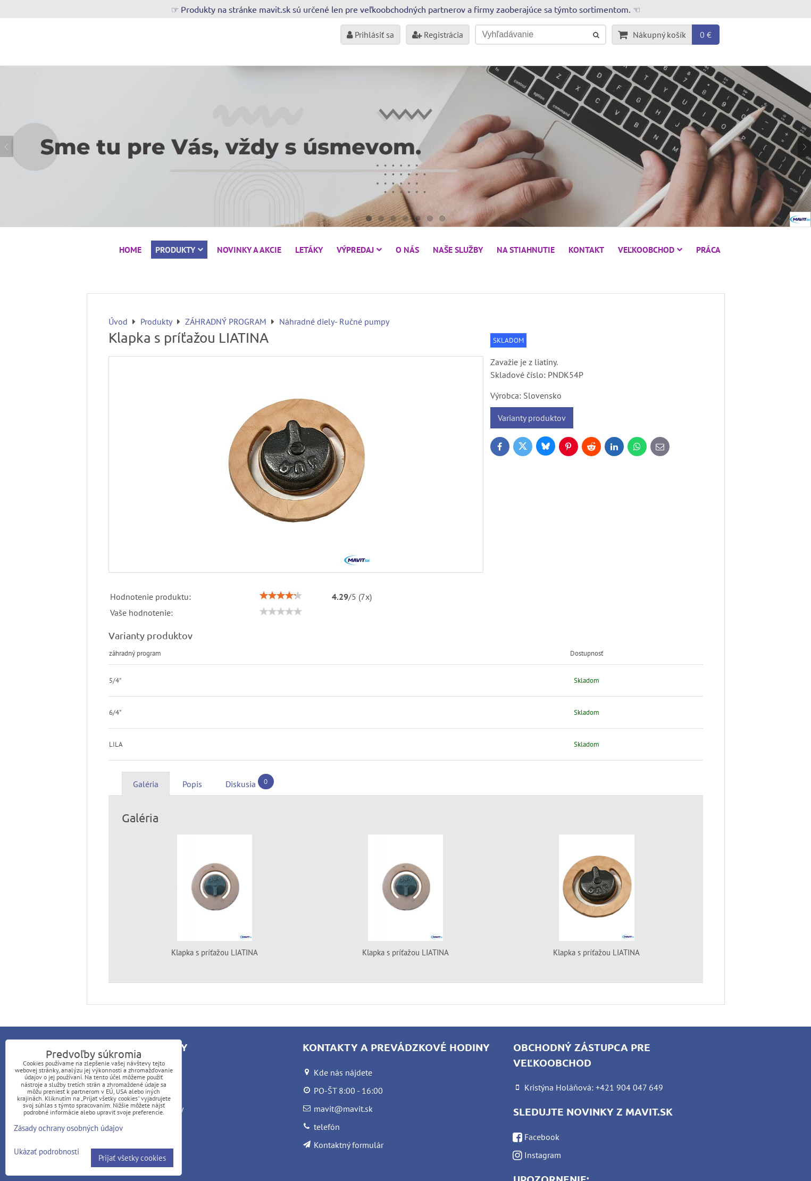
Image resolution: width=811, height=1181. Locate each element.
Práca (708, 249)
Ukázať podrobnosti (46, 1152)
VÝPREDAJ (359, 249)
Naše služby (458, 249)
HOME (130, 249)
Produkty (179, 249)
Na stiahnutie (526, 249)
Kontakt (586, 249)
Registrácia (437, 34)
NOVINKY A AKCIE (249, 249)
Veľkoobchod (650, 249)
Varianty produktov (532, 417)
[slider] (281, 595)
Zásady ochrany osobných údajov (68, 1128)
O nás (407, 249)
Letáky (309, 249)
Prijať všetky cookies (132, 1158)
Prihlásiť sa (370, 34)
